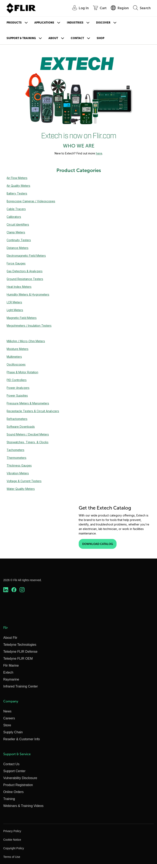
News (7, 711)
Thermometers (16, 457)
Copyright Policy (13, 848)
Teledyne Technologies (19, 644)
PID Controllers (17, 380)
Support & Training (21, 38)
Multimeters (14, 356)
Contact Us (11, 764)
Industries (75, 22)
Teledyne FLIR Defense (20, 651)
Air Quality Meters (18, 185)
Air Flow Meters (17, 178)
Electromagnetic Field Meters (26, 255)
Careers (9, 718)
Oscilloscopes (16, 364)
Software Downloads (21, 426)
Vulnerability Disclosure (20, 778)
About (53, 38)
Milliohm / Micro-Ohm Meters (26, 341)
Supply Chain (13, 732)
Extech (8, 672)
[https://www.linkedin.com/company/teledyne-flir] (5, 589)
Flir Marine (11, 665)
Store (7, 725)
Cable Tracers (16, 209)
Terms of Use (11, 856)
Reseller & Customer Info (21, 739)
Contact (77, 38)
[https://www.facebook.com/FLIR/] (13, 589)
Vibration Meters (18, 473)
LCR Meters (14, 302)
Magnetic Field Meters (22, 318)
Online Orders (13, 792)
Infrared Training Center (20, 686)
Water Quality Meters (21, 489)
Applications (44, 22)
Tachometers (15, 450)
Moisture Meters (17, 349)
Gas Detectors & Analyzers (25, 271)
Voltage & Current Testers (24, 481)
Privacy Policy (12, 831)
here (99, 153)
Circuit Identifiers (18, 224)
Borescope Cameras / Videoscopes (31, 201)
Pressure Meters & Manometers (28, 403)
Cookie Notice (12, 839)
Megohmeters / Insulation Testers (29, 325)
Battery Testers (17, 193)
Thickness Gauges (19, 465)
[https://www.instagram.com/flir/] (22, 589)
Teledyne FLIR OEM (18, 658)
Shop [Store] (100, 38)
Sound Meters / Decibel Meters (28, 434)
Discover (103, 22)
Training (9, 799)
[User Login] (78, 8)
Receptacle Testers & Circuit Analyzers (33, 411)
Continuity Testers (19, 240)
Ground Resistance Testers (25, 279)
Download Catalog (97, 544)
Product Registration (18, 785)
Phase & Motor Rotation (22, 372)
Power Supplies (17, 395)
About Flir (10, 637)
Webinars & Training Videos (23, 806)
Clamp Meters (16, 232)
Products (14, 22)
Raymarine (11, 679)
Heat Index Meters (19, 286)
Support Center (14, 771)
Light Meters (15, 310)
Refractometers (17, 419)
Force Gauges (16, 263)
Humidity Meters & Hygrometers (28, 294)
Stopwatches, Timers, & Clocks (27, 442)
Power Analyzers (18, 387)
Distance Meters (17, 248)
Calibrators (14, 216)
